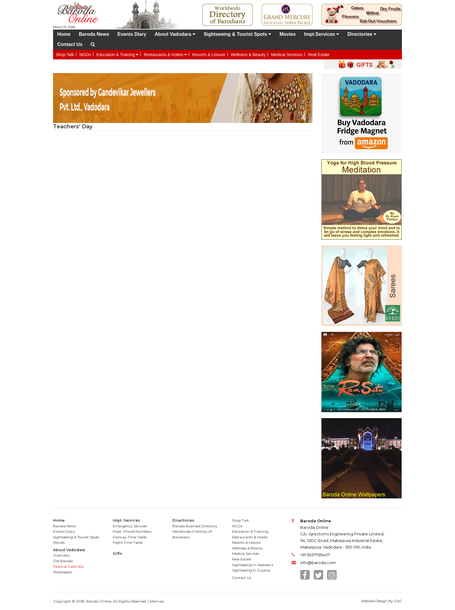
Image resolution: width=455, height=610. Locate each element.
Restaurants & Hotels (165, 54)
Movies (287, 34)
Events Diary (131, 34)
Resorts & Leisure (208, 54)
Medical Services (287, 54)
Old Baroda (63, 561)
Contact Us (69, 44)
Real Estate (318, 54)
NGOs (85, 54)
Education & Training (117, 54)
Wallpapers (62, 572)
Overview (61, 555)
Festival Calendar (68, 566)
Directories (361, 34)
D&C (398, 601)
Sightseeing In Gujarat (251, 570)
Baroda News (94, 34)
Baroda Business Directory (194, 526)
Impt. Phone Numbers (132, 531)
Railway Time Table (129, 537)
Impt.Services (321, 34)
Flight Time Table (128, 542)
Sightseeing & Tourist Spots (237, 34)
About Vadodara (175, 34)
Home (63, 34)
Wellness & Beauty (248, 54)
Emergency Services (130, 526)
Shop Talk (65, 54)
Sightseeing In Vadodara (252, 565)
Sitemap (156, 601)
